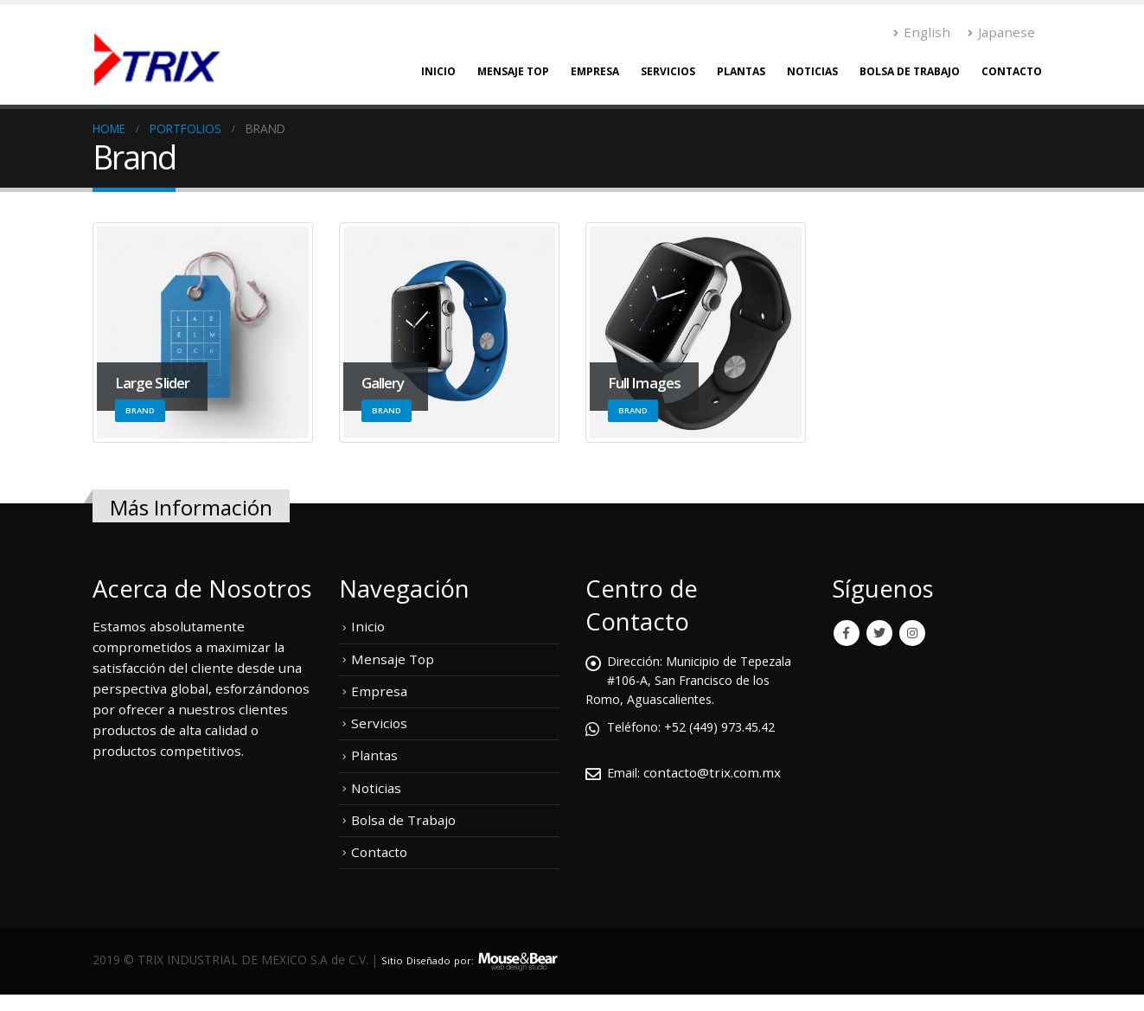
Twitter (879, 633)
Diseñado (436, 957)
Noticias (812, 71)
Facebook (847, 633)
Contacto (1011, 71)
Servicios (668, 71)
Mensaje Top (513, 71)
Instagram (912, 633)
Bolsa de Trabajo (910, 71)
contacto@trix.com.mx (715, 772)
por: (477, 957)
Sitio (393, 957)
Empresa (595, 71)
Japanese (1001, 32)
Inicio (438, 71)
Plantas (741, 71)
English (921, 32)
